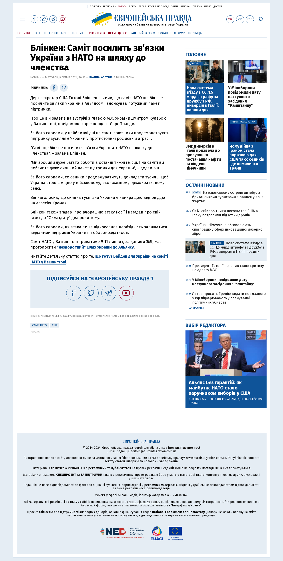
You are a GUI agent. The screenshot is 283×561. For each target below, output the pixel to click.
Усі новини (196, 308)
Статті (37, 33)
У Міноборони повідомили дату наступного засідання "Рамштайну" (244, 97)
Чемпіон (185, 6)
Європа (122, 6)
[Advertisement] (99, 364)
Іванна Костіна (101, 77)
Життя (174, 6)
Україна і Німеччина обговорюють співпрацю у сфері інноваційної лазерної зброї (227, 229)
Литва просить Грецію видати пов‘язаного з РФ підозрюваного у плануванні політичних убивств (229, 298)
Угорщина (97, 33)
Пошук (77, 33)
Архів (65, 33)
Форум (132, 6)
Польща (195, 33)
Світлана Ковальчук (223, 399)
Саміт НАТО (39, 325)
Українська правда (73, 6)
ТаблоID (197, 6)
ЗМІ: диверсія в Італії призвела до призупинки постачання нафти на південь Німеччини (203, 157)
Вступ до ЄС (117, 33)
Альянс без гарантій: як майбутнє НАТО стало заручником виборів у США (219, 388)
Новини (23, 33)
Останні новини (205, 185)
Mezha (207, 6)
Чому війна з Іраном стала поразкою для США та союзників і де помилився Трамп (246, 157)
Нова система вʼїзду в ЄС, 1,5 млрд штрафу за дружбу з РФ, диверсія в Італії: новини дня (203, 99)
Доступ (217, 6)
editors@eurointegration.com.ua (153, 451)
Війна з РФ (147, 33)
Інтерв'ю (51, 33)
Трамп (163, 33)
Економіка (109, 6)
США (55, 325)
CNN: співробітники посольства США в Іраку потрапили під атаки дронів (225, 213)
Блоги (142, 6)
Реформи (177, 33)
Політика (95, 6)
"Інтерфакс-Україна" (144, 502)
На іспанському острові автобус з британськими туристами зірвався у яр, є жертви (227, 196)
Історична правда (158, 6)
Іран (133, 33)
